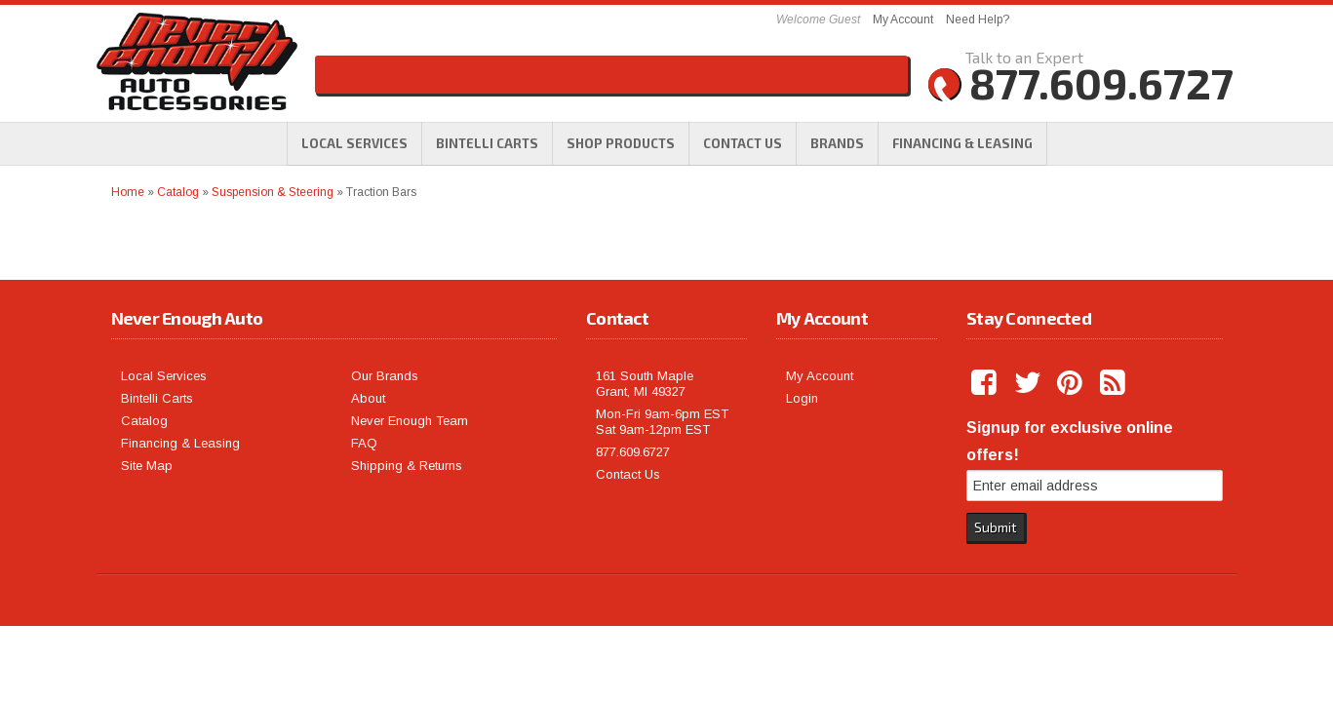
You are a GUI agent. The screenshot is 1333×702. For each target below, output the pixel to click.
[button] (621, 143)
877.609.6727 (633, 452)
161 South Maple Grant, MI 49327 (644, 384)
